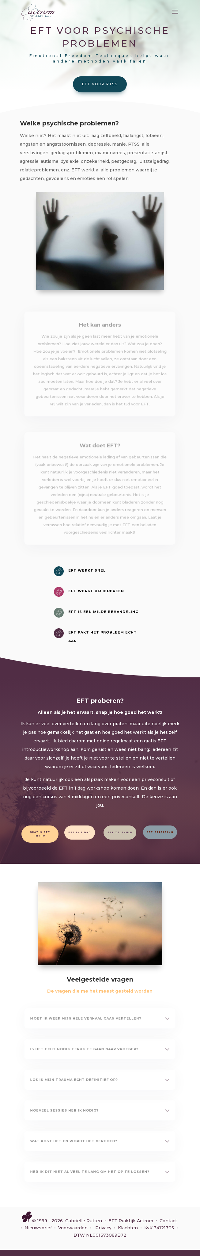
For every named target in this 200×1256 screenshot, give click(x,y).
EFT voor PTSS (100, 84)
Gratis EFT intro (40, 834)
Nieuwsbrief (38, 1228)
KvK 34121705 (159, 1228)
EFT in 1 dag (79, 832)
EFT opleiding (160, 832)
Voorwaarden (73, 1228)
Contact (168, 1220)
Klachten (128, 1228)
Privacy (103, 1228)
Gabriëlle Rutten (83, 1220)
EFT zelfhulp (120, 832)
